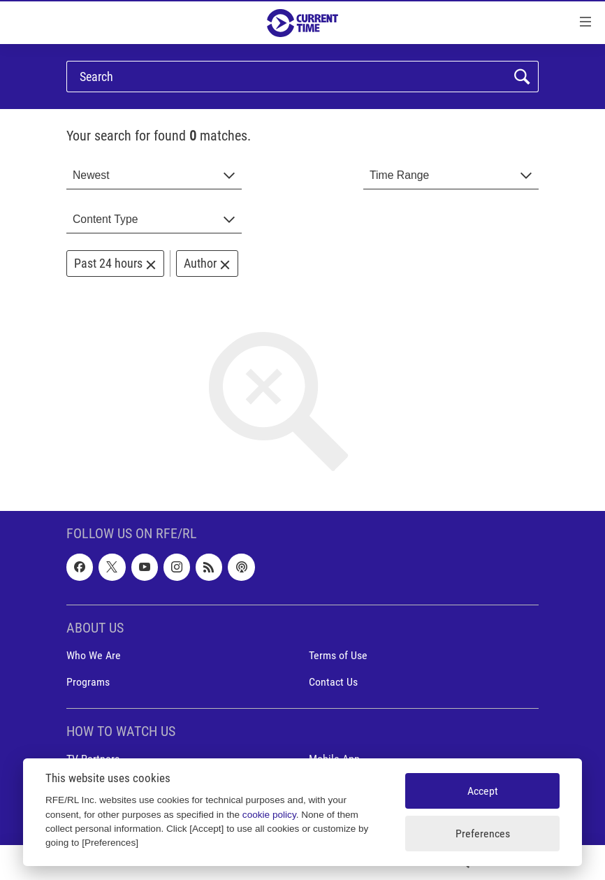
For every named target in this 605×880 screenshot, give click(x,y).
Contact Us (333, 681)
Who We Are (93, 655)
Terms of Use (338, 655)
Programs (88, 681)
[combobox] (154, 175)
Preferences (482, 833)
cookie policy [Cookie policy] (269, 814)
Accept (482, 791)
